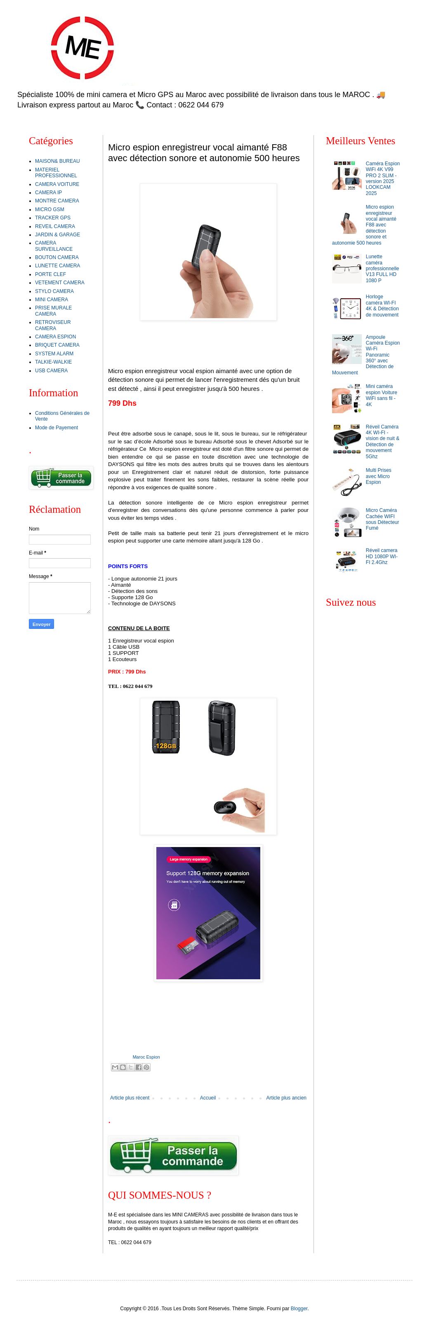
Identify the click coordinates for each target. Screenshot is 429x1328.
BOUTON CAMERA (57, 257)
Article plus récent (129, 1098)
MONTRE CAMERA (57, 201)
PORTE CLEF (50, 274)
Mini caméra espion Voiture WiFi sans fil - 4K (381, 395)
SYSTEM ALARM (54, 354)
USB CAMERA (51, 371)
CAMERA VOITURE (57, 184)
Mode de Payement (56, 428)
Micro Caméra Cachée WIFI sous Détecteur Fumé (382, 519)
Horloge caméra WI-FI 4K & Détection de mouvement (382, 305)
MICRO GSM (49, 209)
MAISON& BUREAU (57, 161)
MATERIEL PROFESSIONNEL (56, 172)
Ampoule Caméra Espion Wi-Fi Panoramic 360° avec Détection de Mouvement (366, 355)
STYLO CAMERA (54, 291)
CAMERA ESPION (55, 337)
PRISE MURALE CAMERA (53, 311)
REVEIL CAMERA (55, 226)
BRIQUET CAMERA (57, 345)
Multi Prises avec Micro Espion (378, 476)
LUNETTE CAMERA (57, 266)
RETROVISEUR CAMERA (53, 325)
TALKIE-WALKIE (53, 362)
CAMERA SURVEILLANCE (54, 246)
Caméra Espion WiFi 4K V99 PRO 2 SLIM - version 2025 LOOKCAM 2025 (383, 178)
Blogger (299, 1308)
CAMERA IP (48, 192)
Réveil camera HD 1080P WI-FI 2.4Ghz (382, 556)
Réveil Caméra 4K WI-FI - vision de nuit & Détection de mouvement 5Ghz (382, 441)
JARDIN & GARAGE (57, 235)
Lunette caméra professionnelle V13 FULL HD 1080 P (382, 268)
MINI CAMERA (51, 299)
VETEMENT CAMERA (60, 283)
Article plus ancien (286, 1098)
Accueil (208, 1098)
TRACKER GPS (53, 218)
